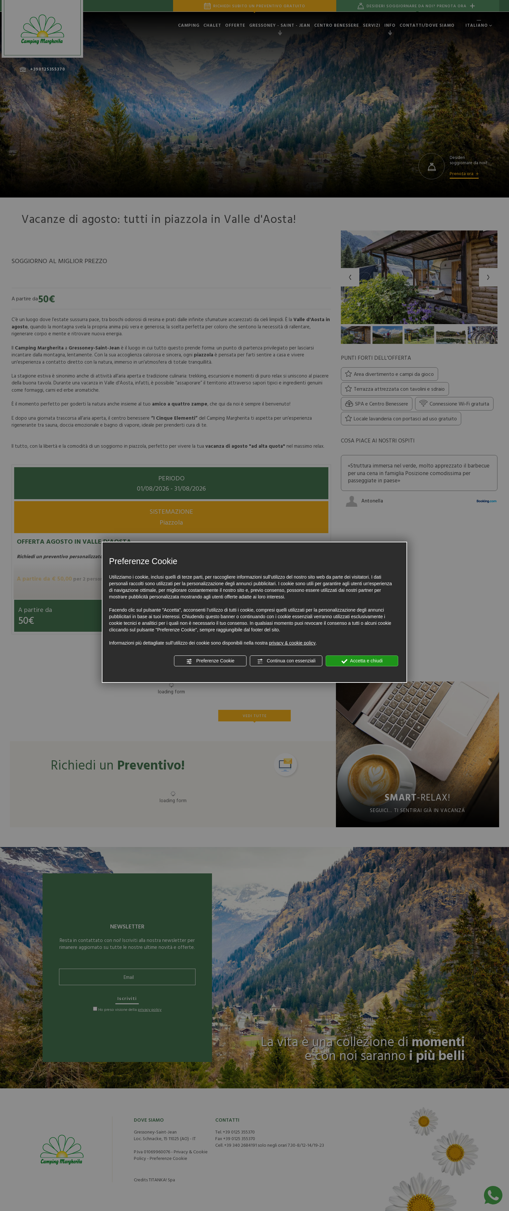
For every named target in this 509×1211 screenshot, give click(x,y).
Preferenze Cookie (210, 661)
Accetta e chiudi (362, 661)
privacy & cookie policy (292, 643)
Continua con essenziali (286, 661)
